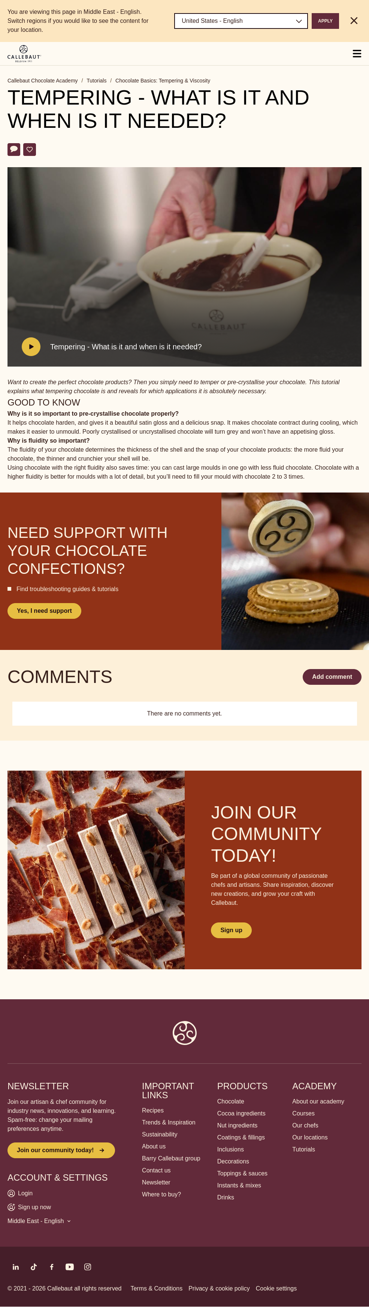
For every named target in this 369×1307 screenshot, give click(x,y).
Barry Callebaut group (171, 1158)
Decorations (233, 1161)
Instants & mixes (239, 1185)
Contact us (156, 1170)
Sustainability (159, 1134)
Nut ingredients (237, 1125)
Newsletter (156, 1182)
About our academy (318, 1101)
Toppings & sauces (242, 1173)
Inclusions (230, 1149)
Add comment (332, 677)
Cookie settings (276, 1288)
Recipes (153, 1110)
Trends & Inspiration (169, 1122)
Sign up (231, 930)
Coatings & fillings (241, 1137)
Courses (303, 1113)
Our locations (309, 1137)
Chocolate (230, 1101)
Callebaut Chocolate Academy (42, 81)
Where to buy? (161, 1194)
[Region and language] (241, 21)
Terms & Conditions (156, 1288)
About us (154, 1146)
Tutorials (96, 81)
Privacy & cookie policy (219, 1288)
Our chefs (305, 1125)
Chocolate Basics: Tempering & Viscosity (162, 81)
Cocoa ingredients (241, 1113)
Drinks (225, 1197)
